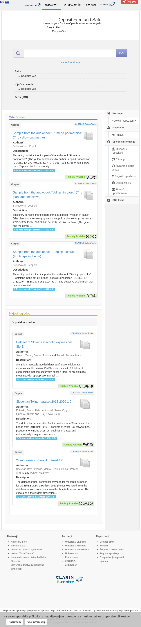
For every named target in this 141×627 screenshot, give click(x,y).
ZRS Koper (71, 565)
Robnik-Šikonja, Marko (69, 355)
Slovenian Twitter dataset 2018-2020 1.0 (43, 401)
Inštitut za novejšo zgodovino (26, 549)
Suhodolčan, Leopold (25, 205)
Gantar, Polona (42, 355)
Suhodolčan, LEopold (25, 146)
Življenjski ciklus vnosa (112, 549)
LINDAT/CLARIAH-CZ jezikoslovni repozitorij (95, 610)
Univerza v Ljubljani (75, 542)
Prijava (129, 1)
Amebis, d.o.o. (18, 545)
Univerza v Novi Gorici (76, 549)
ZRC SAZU (70, 561)
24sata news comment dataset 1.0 (39, 460)
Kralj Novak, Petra (50, 414)
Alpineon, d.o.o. (19, 542)
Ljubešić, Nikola (25, 414)
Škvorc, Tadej (24, 355)
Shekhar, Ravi (24, 469)
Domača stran (107, 542)
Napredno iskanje (71, 62)
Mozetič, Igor (62, 410)
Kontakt (104, 545)
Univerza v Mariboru (75, 545)
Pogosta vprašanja (109, 553)
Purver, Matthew (39, 472)
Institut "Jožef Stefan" (22, 553)
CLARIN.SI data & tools (85, 124)
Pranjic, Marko (42, 469)
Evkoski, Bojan (24, 410)
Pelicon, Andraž (44, 410)
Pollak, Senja (60, 469)
